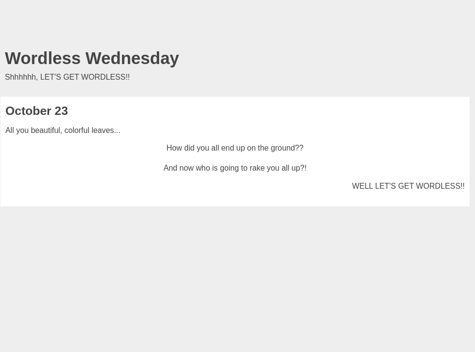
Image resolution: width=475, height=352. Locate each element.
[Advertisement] (235, 27)
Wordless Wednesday (92, 58)
